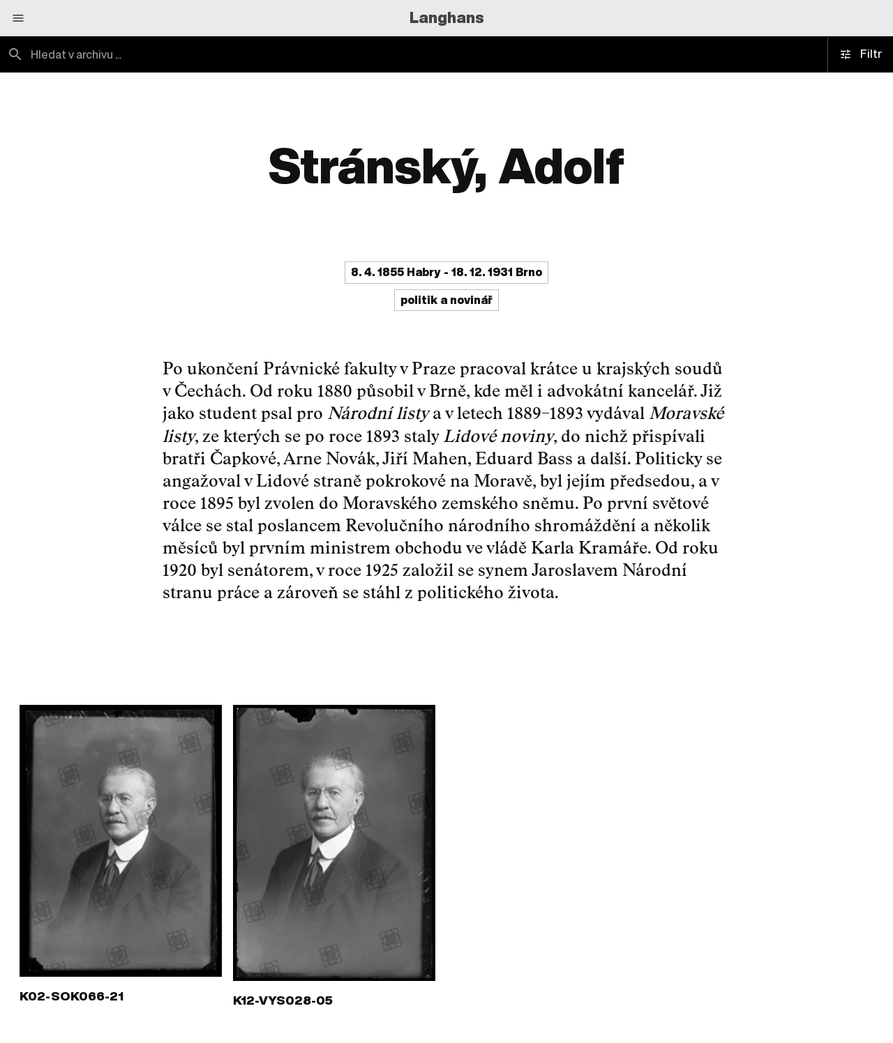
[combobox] (223, 54)
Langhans (447, 17)
